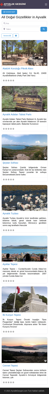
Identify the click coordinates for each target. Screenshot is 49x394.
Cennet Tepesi (10, 365)
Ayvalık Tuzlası (10, 213)
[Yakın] (20, 29)
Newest (7, 36)
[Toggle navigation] (46, 4)
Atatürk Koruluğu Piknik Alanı (18, 68)
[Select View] (16, 36)
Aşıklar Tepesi (10, 264)
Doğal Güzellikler (10, 63)
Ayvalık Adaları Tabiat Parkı (17, 114)
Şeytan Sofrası (10, 162)
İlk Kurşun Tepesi (12, 315)
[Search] (43, 29)
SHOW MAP (9, 12)
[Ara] (24, 23)
